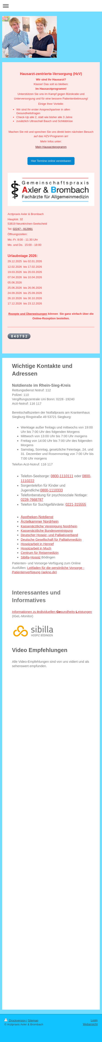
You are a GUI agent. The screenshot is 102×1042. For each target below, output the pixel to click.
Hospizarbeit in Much (36, 548)
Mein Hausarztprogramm (50, 147)
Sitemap (33, 1020)
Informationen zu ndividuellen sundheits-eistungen (52, 612)
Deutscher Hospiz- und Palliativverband (49, 535)
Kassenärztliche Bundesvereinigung (47, 530)
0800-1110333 (51, 490)
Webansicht (90, 1024)
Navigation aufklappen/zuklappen (51, 5)
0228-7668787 (32, 500)
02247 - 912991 (23, 229)
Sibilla (25, 557)
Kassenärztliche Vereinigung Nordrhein (49, 526)
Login (94, 1020)
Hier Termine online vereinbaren (51, 161)
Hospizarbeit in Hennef (37, 544)
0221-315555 (75, 504)
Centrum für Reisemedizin (39, 552)
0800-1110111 (62, 476)
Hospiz (36, 557)
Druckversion (15, 1020)
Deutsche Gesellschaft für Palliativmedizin (51, 539)
